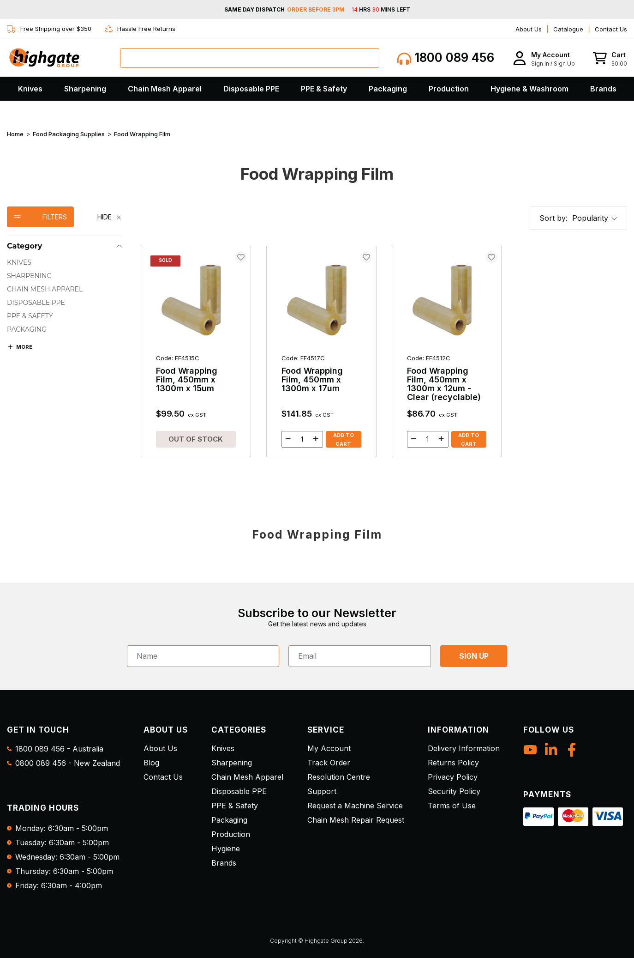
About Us (528, 29)
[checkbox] (64, 262)
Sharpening (85, 88)
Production (449, 88)
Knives (30, 88)
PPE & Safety (324, 88)
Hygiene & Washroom (529, 88)
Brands (603, 88)
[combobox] (249, 58)
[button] (544, 58)
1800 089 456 (445, 58)
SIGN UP (474, 656)
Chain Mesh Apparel (165, 88)
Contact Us (611, 29)
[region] (64, 339)
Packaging (388, 88)
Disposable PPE (251, 88)
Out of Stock (195, 439)
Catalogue (568, 29)
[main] (384, 359)
